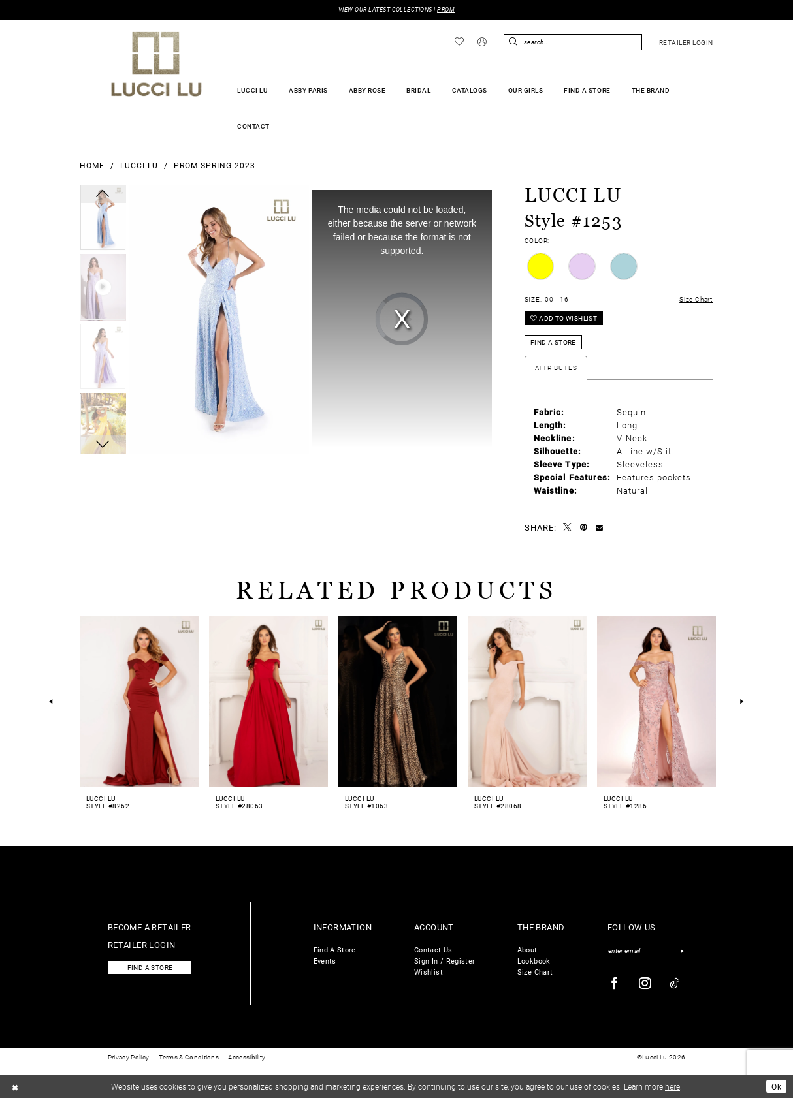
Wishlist (428, 972)
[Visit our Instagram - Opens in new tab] (645, 983)
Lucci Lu (139, 165)
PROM (446, 9)
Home (92, 165)
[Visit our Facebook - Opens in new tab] (614, 983)
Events (325, 960)
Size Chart (535, 972)
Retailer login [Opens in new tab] (142, 944)
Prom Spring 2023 (214, 165)
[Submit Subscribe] (682, 951)
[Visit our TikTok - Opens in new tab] (675, 983)
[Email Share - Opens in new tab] (599, 527)
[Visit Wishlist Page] (459, 41)
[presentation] (139, 701)
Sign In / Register (444, 960)
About (527, 949)
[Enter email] (646, 951)
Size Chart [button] (696, 299)
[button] (482, 42)
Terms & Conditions (189, 1057)
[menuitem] (459, 41)
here (672, 1086)
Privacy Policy (128, 1057)
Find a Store (553, 342)
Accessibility (246, 1057)
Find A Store (335, 949)
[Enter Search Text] (573, 42)
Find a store (150, 968)
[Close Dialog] (15, 1086)
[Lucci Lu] (156, 64)
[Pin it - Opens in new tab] (584, 527)
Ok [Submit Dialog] (776, 1086)
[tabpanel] (103, 219)
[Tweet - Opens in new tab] (567, 528)
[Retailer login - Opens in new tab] (686, 42)
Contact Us (433, 949)
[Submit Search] (513, 42)
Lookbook (534, 960)
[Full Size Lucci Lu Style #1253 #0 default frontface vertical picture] (219, 319)
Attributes (556, 368)
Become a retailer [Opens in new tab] (149, 926)
